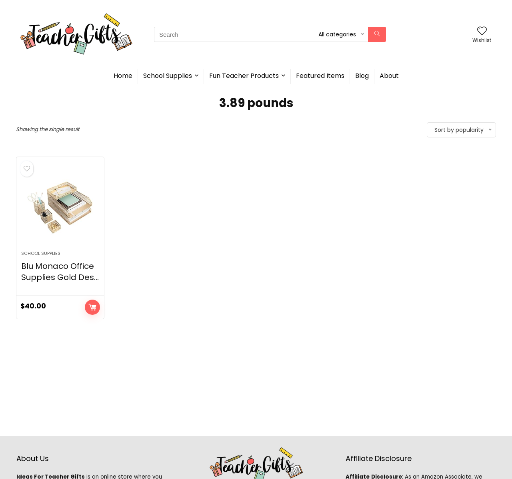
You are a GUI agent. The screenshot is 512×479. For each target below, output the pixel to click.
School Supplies (167, 75)
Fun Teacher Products (244, 75)
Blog (362, 75)
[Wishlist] (482, 31)
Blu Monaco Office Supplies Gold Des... (60, 271)
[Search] (377, 34)
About (389, 75)
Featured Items (320, 75)
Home (123, 75)
